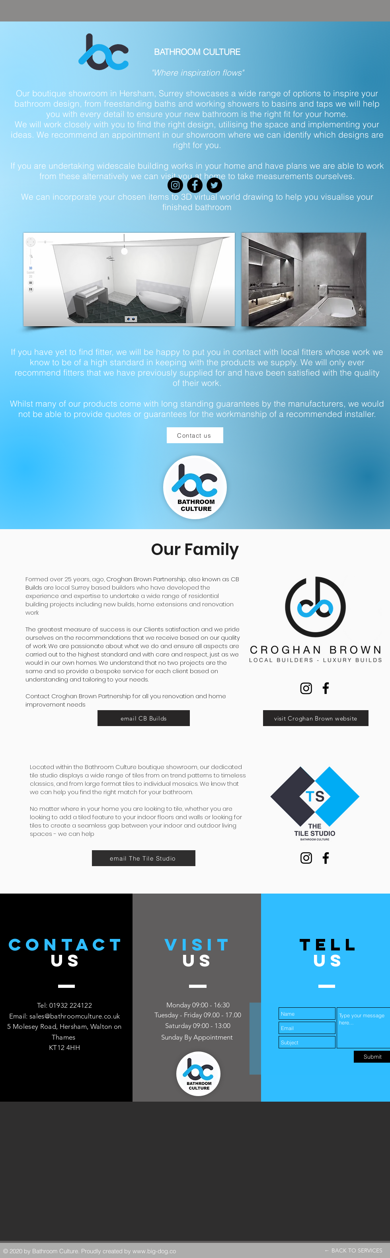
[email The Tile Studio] (143, 858)
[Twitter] (214, 185)
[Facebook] (325, 688)
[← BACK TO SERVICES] (353, 1251)
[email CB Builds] (144, 718)
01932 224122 (70, 1005)
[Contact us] (195, 435)
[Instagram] (306, 688)
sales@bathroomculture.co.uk (74, 1016)
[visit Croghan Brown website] (316, 718)
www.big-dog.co (154, 1251)
